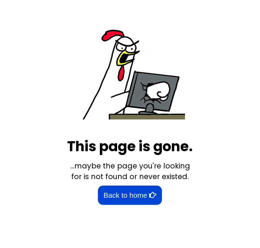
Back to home (130, 195)
